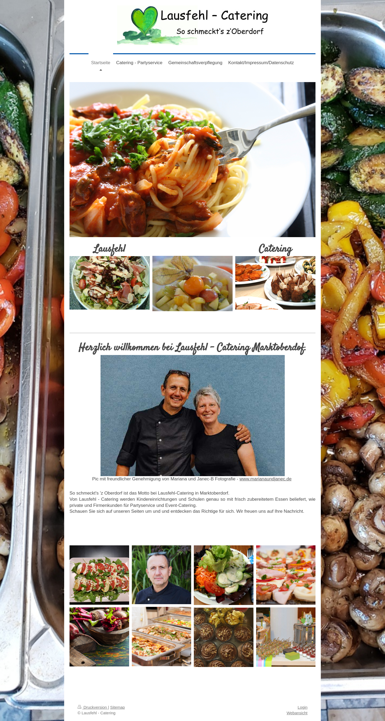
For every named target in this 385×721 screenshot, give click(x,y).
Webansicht (297, 713)
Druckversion (93, 707)
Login (302, 707)
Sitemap (117, 707)
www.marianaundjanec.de (266, 478)
